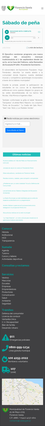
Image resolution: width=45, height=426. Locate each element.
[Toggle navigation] (42, 8)
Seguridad (6, 304)
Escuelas (6, 283)
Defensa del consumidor (13, 313)
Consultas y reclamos (15, 265)
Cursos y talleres (9, 256)
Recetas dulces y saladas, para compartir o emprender (20, 178)
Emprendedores (9, 289)
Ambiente (6, 301)
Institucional (7, 235)
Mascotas (6, 280)
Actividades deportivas (12, 259)
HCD (4, 238)
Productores (7, 292)
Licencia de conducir (11, 316)
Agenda (5, 250)
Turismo (5, 253)
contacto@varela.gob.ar (20, 421)
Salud (4, 298)
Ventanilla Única (9, 319)
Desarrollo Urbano (10, 328)
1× (38, 37)
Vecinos (5, 278)
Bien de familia (8, 325)
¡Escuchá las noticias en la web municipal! (16, 213)
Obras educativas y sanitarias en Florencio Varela (18, 173)
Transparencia (8, 241)
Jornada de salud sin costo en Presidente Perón (18, 168)
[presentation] (22, 141)
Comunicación (8, 295)
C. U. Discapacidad (10, 322)
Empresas (6, 286)
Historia (5, 232)
